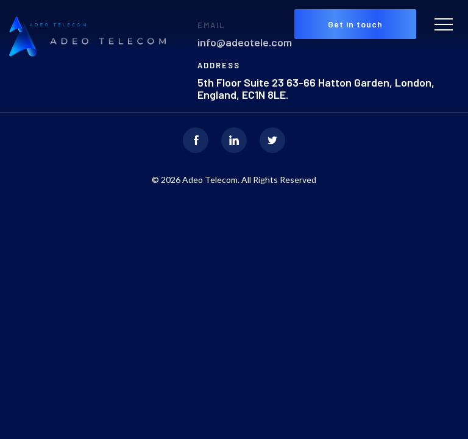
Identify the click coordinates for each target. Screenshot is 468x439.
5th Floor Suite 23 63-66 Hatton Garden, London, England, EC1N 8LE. (315, 89)
